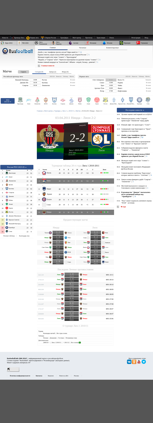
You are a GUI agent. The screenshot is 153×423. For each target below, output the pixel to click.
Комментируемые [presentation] (112, 48)
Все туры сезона (62, 333)
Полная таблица (9, 236)
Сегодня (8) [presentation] (39, 72)
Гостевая (61, 338)
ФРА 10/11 (109, 275)
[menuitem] (49, 38)
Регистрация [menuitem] (135, 38)
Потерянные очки (71, 338)
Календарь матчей (49, 333)
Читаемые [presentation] (82, 48)
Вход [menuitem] (146, 38)
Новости (58, 76)
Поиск (111, 38)
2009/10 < (46, 342)
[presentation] (20, 71)
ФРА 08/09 (109, 289)
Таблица (65, 76)
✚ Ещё (123, 207)
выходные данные (62, 360)
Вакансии (51, 376)
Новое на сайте (63, 376)
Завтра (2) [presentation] (52, 72)
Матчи (72, 76)
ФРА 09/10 (109, 280)
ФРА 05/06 (109, 319)
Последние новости (134, 110)
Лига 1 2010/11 (81, 325)
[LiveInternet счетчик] (13, 371)
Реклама (76, 376)
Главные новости (47, 66)
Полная (45, 338)
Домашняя (53, 338)
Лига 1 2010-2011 (76, 150)
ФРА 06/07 (109, 309)
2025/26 (52, 76)
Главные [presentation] (53, 48)
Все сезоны (76, 342)
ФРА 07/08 (109, 299)
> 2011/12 (66, 342)
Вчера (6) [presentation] (65, 72)
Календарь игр (24, 236)
